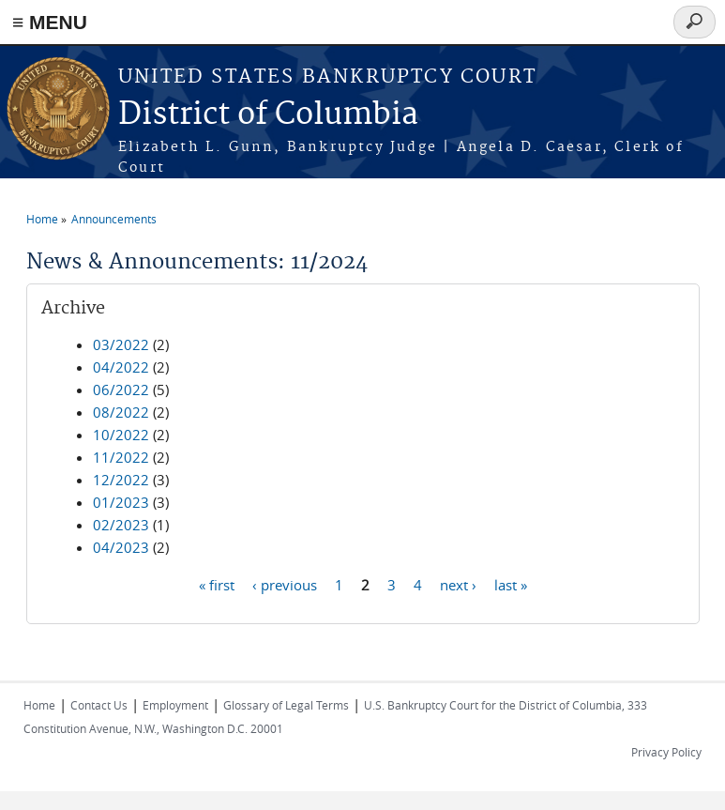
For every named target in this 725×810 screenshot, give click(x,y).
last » (510, 583)
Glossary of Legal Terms (286, 704)
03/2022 (121, 344)
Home (42, 218)
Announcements (114, 218)
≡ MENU (49, 22)
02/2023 (121, 524)
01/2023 (121, 502)
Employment (175, 704)
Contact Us (99, 704)
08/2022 (121, 412)
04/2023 (121, 547)
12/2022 (121, 479)
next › (458, 583)
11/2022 (121, 457)
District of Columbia (268, 115)
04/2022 (121, 367)
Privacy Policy (666, 751)
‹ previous (284, 583)
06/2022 (121, 389)
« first (216, 583)
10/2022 (121, 434)
